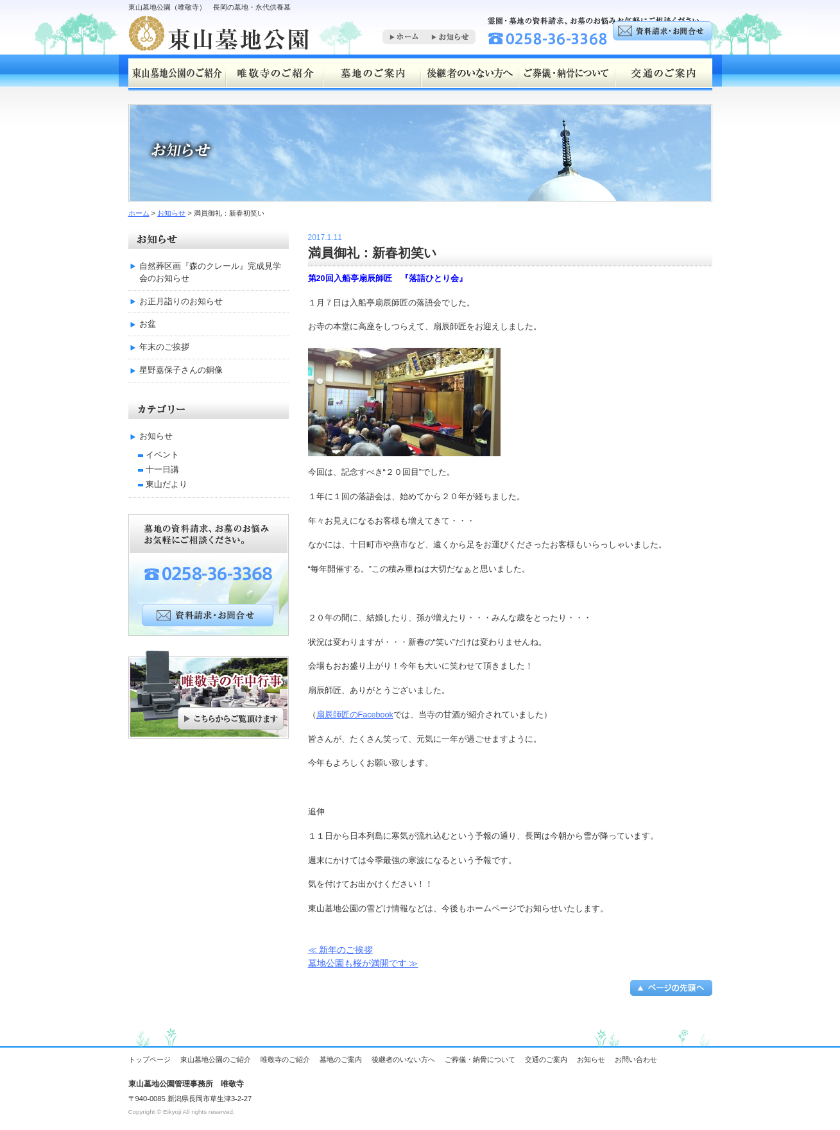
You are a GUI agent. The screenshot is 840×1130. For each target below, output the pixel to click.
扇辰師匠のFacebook (354, 714)
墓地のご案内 (341, 1059)
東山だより (166, 484)
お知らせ (171, 213)
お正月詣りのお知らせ (181, 301)
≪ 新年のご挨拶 (340, 950)
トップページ (149, 1059)
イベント (162, 454)
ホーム (139, 213)
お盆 (147, 324)
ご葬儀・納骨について (480, 1059)
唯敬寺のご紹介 (285, 1059)
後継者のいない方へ (403, 1059)
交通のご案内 (546, 1059)
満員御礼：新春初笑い (372, 253)
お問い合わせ (636, 1059)
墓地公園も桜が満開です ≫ (363, 963)
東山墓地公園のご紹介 (215, 1059)
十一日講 (162, 469)
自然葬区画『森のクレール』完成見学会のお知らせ (210, 272)
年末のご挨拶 (164, 347)
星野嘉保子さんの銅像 (181, 370)
